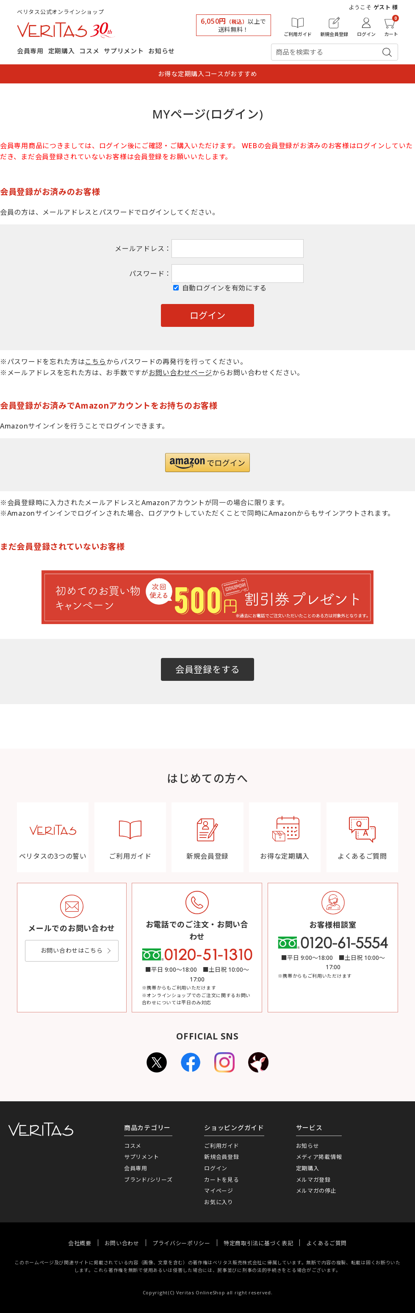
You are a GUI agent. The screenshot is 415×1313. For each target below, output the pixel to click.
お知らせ (161, 51)
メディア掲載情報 (319, 1157)
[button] (207, 462)
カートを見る (221, 1179)
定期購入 (61, 51)
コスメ (89, 51)
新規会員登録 (221, 1157)
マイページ (218, 1190)
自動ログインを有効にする (224, 288)
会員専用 (30, 51)
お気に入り (218, 1202)
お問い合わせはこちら (72, 950)
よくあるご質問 (326, 1243)
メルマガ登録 (313, 1179)
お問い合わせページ (180, 372)
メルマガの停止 (316, 1190)
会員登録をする (207, 669)
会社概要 (79, 1243)
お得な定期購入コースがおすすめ (207, 73)
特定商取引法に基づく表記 (258, 1243)
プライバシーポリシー (181, 1243)
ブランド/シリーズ (148, 1179)
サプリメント (124, 51)
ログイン (215, 1168)
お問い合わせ (122, 1243)
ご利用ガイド (221, 1146)
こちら (95, 361)
